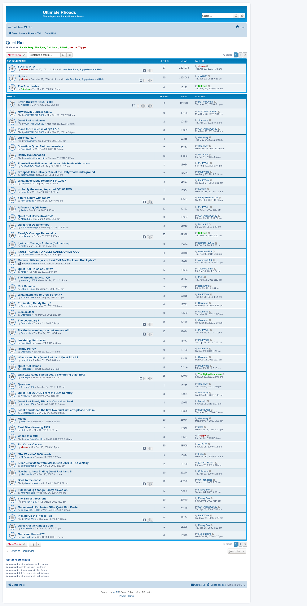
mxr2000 (202, 76)
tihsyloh (25, 183)
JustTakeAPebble (34, 439)
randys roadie (28, 493)
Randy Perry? (27, 348)
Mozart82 (203, 154)
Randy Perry (27, 47)
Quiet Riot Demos (29, 366)
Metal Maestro (32, 483)
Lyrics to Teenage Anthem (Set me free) (43, 243)
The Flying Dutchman (46, 47)
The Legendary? (28, 320)
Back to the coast (29, 480)
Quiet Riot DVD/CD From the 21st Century (45, 392)
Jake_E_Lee (27, 289)
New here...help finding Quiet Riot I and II (44, 471)
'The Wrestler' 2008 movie (35, 454)
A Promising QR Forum (33, 207)
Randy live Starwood (31, 154)
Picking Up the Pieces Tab (35, 515)
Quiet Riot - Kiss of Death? (35, 268)
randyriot (25, 360)
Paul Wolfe (26, 149)
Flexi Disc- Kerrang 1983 (34, 427)
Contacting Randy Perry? (34, 303)
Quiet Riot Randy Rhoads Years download (45, 401)
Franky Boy (204, 489)
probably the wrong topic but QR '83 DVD (45, 189)
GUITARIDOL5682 (34, 115)
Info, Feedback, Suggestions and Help (82, 69)
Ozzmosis (26, 306)
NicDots (25, 105)
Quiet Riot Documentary (33, 224)
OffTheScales (205, 480)
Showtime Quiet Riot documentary (40, 146)
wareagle (25, 377)
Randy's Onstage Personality (37, 233)
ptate (23, 430)
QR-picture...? (27, 137)
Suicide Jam (26, 311)
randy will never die (35, 158)
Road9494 (203, 286)
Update (22, 76)
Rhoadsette (27, 254)
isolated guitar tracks (32, 340)
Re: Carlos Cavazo (30, 444)
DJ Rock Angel (205, 101)
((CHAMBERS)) (206, 462)
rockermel (26, 236)
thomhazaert (27, 175)
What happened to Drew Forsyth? (40, 294)
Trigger (82, 47)
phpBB (116, 592)
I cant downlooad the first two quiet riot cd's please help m (56, 410)
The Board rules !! (29, 86)
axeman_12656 (206, 243)
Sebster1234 (27, 413)
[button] (245, 54)
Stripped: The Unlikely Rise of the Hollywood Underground (56, 172)
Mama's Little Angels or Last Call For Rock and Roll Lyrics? (57, 260)
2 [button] (240, 55)
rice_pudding (27, 200)
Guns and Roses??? (31, 534)
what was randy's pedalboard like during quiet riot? (51, 374)
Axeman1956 (205, 251)
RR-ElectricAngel (30, 227)
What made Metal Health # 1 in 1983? (42, 180)
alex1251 (25, 421)
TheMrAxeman (205, 268)
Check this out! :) (29, 435)
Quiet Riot (15, 42)
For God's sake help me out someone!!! (44, 330)
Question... (25, 384)
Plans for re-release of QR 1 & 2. (39, 129)
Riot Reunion (26, 286)
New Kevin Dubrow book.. (35, 111)
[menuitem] (28, 27)
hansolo (25, 192)
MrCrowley (26, 457)
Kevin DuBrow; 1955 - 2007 (35, 102)
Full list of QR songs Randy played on (42, 490)
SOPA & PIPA (26, 66)
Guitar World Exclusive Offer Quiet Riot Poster (48, 507)
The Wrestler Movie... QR (34, 277)
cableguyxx (204, 409)
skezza (73, 47)
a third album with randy (34, 197)
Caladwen (203, 471)
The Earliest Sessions (32, 498)
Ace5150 (25, 395)
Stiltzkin (64, 47)
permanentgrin (28, 465)
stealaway (203, 120)
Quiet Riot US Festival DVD (35, 216)
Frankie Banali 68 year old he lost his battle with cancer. (54, 163)
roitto (23, 246)
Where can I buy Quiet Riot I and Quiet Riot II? (48, 357)
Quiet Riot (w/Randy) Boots (36, 525)
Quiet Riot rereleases (31, 120)
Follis (23, 210)
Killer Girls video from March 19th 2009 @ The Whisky (53, 462)
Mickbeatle (26, 474)
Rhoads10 (26, 369)
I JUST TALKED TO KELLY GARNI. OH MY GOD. (49, 251)
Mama (22, 418)
